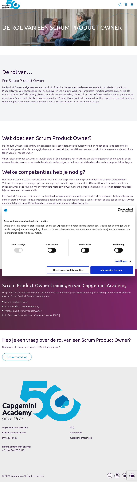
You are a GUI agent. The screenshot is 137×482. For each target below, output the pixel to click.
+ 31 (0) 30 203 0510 (13, 450)
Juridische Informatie (81, 437)
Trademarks (76, 432)
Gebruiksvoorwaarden (14, 432)
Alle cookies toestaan (111, 270)
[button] (17, 357)
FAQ (72, 427)
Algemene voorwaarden (15, 427)
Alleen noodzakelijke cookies (68, 270)
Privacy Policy (9, 437)
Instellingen (121, 261)
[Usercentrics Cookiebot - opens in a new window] (120, 210)
